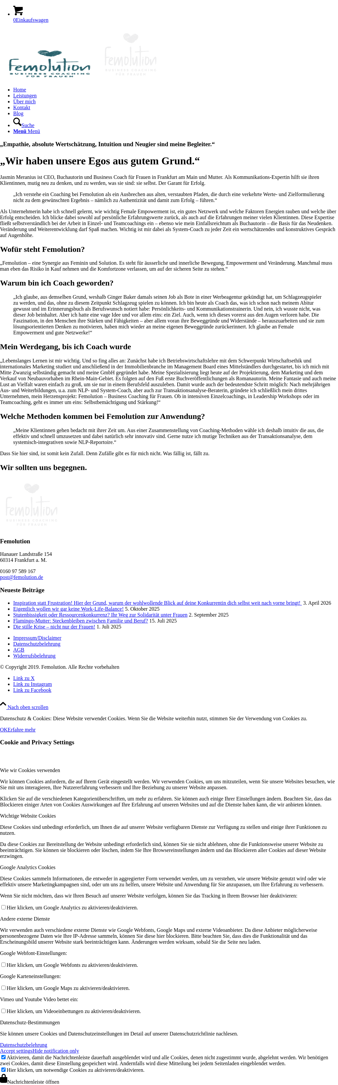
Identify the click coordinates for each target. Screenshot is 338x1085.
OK (4, 729)
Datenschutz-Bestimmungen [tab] (30, 1022)
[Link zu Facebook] (32, 690)
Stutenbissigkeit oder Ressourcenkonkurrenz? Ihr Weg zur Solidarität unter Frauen (100, 615)
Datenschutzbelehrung (36, 644)
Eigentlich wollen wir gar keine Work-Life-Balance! (68, 609)
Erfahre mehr (22, 729)
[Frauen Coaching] (81, 78)
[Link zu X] (24, 678)
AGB (18, 650)
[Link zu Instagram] (32, 684)
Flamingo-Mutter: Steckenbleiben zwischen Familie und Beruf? (80, 621)
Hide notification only (55, 1051)
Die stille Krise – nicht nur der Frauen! (54, 626)
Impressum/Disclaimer (37, 638)
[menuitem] (175, 90)
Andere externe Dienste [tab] (25, 919)
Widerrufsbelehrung (34, 656)
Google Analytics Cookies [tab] (27, 867)
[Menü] (26, 131)
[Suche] (23, 125)
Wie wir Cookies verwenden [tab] (30, 770)
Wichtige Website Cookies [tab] (28, 816)
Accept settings (16, 1051)
